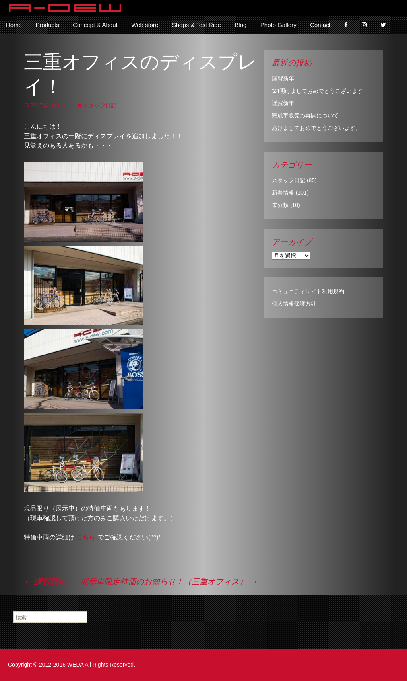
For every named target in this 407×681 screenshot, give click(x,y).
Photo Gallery (278, 24)
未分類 (280, 205)
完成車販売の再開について (305, 115)
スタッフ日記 (99, 105)
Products (47, 24)
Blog (240, 24)
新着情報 (283, 192)
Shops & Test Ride (196, 24)
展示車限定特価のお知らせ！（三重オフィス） (169, 581)
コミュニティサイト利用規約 (308, 291)
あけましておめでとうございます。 (316, 128)
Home (14, 24)
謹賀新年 (45, 581)
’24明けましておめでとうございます (317, 91)
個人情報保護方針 (294, 303)
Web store (144, 24)
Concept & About (95, 24)
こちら (85, 537)
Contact (320, 24)
